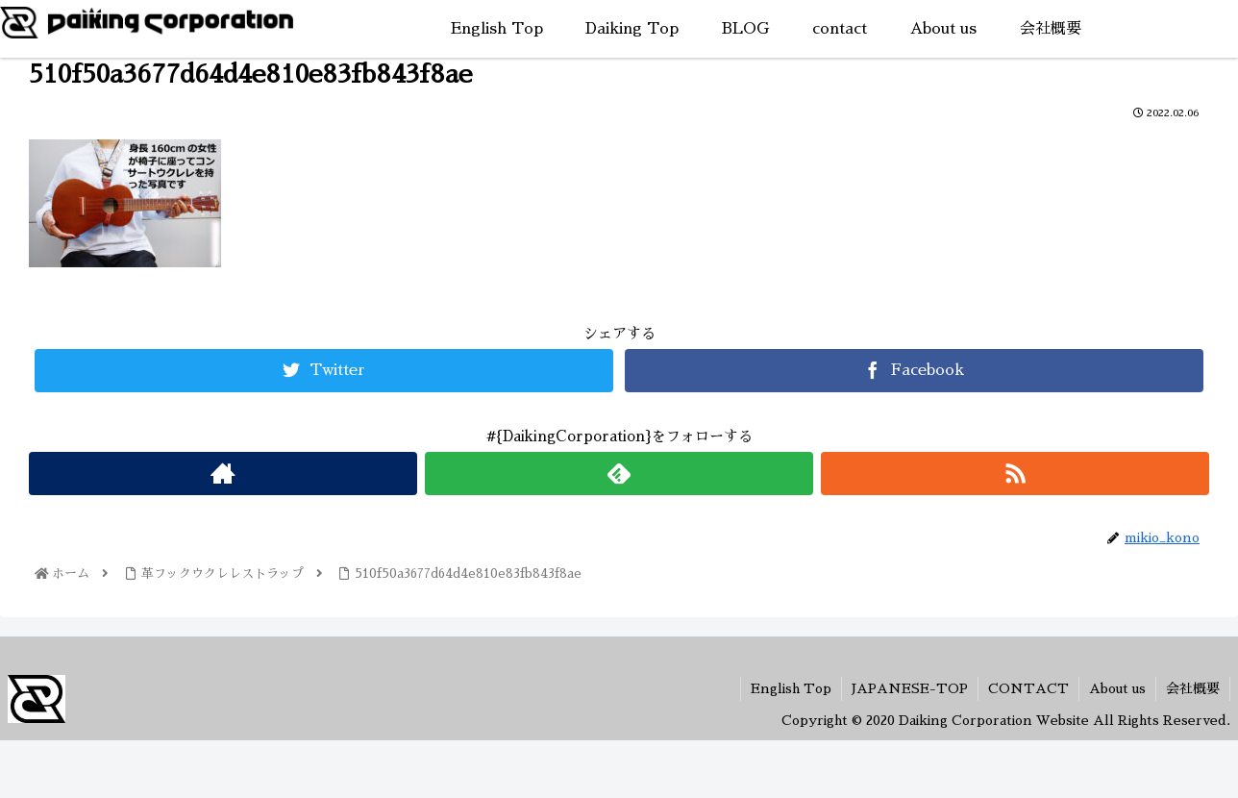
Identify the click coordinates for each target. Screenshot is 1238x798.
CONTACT (1028, 688)
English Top (791, 688)
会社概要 (1193, 688)
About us (1117, 688)
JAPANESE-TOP (910, 688)
